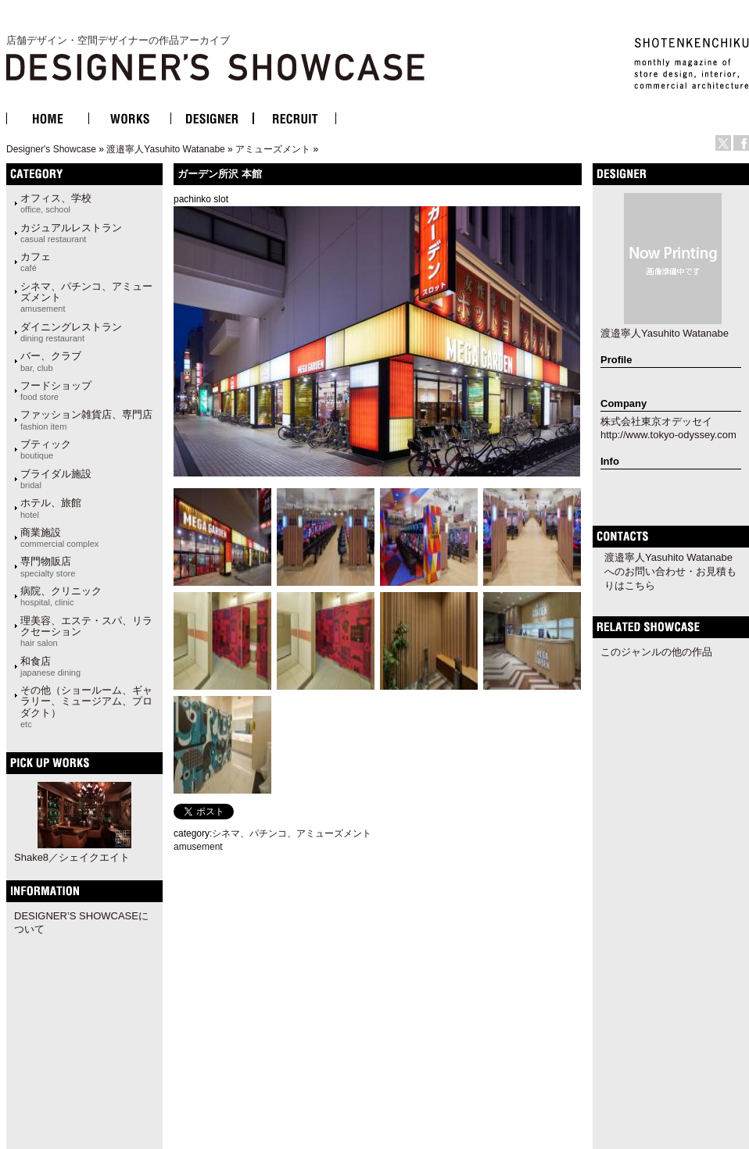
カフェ (35, 262)
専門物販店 (47, 566)
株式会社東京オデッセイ (656, 421)
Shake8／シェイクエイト (72, 857)
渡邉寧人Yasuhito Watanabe (165, 149)
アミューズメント (272, 149)
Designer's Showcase (51, 149)
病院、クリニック (61, 596)
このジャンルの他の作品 (656, 652)
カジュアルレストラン (71, 233)
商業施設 (59, 537)
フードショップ (55, 390)
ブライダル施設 (55, 479)
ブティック (45, 449)
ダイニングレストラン (71, 332)
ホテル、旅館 (50, 508)
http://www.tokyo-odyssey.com (668, 435)
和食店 (50, 666)
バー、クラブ (50, 361)
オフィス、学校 (55, 203)
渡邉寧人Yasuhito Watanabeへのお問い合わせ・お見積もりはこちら (670, 571)
